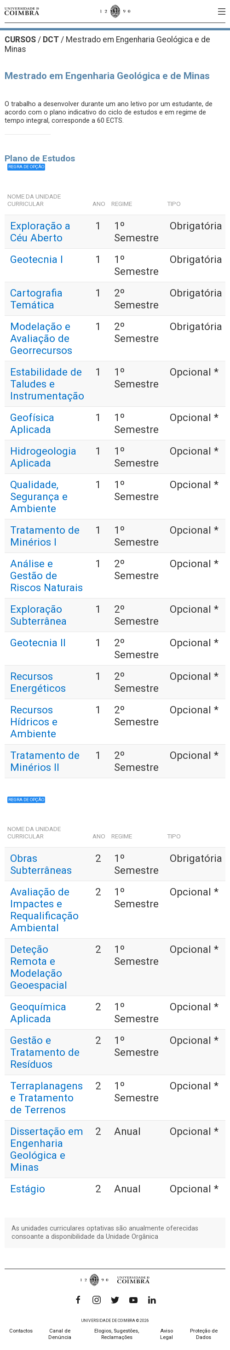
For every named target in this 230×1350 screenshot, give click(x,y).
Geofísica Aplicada (32, 423)
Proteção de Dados (204, 1334)
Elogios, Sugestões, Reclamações (116, 1334)
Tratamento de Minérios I (45, 536)
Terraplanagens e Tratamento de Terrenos (46, 1098)
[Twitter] (115, 1299)
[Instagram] (96, 1299)
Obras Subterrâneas (41, 864)
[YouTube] (133, 1299)
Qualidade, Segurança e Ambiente (39, 496)
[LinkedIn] (152, 1299)
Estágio (27, 1189)
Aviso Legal (166, 1334)
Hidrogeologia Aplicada (43, 457)
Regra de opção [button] (26, 166)
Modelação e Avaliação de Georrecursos (41, 338)
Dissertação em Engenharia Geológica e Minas (46, 1149)
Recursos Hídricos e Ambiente (34, 722)
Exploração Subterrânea (38, 615)
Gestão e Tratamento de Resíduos (45, 1052)
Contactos (21, 1331)
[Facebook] (78, 1299)
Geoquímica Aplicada (38, 1013)
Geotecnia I (36, 259)
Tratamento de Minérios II (45, 761)
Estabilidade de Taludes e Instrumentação (47, 384)
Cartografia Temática (36, 299)
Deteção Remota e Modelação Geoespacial (38, 967)
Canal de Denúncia (59, 1334)
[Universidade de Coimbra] (22, 11)
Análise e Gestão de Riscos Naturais (46, 575)
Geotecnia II (38, 643)
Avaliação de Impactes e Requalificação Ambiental (44, 910)
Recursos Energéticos (38, 682)
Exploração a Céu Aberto (40, 232)
